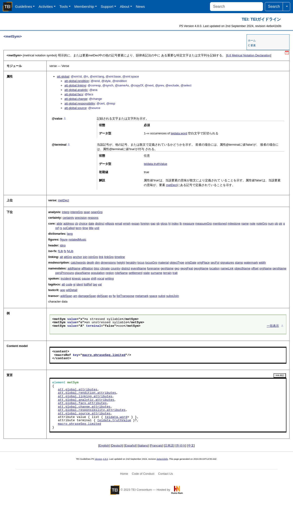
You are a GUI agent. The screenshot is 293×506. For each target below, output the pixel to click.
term (79, 228)
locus (141, 262)
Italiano (143, 445)
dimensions (108, 262)
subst (161, 296)
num (271, 223)
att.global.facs (74, 94)
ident (79, 284)
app (62, 290)
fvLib (70, 251)
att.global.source (76, 108)
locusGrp (151, 262)
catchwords (78, 262)
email (118, 223)
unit (96, 228)
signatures (227, 262)
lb (180, 223)
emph (127, 223)
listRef (88, 284)
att (63, 284)
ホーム (252, 40)
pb (276, 223)
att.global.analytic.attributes (86, 400)
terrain (167, 273)
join (85, 257)
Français (156, 445)
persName (279, 268)
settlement (135, 273)
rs (61, 228)
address (68, 223)
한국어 (180, 445)
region (110, 273)
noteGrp (261, 223)
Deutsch (116, 445)
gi (74, 284)
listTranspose (125, 296)
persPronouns (64, 273)
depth (90, 262)
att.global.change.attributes (84, 407)
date (91, 223)
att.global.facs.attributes (82, 403)
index (175, 223)
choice (83, 223)
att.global (63, 76)
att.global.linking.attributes (85, 396)
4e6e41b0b (162, 459)
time (85, 228)
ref (57, 228)
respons (93, 217)
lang (70, 233)
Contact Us (165, 473)
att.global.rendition (77, 81)
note (252, 223)
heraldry (131, 262)
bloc (96, 268)
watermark (251, 262)
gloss (163, 223)
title (91, 228)
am (75, 296)
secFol (214, 262)
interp (65, 212)
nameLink (227, 268)
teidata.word (179, 133)
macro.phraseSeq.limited (104, 355)
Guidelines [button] (23, 6)
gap (152, 223)
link (101, 257)
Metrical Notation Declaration (248, 55)
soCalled (69, 228)
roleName (121, 273)
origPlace (203, 262)
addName (74, 268)
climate (105, 268)
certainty (68, 217)
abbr (60, 223)
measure (188, 223)
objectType (177, 262)
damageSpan (87, 296)
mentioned (220, 223)
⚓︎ (64, 118)
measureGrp (203, 223)
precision (81, 217)
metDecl (171, 185)
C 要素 (252, 45)
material (163, 262)
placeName (82, 273)
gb (158, 223)
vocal (100, 278)
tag (95, 284)
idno (63, 245)
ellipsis (109, 223)
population (98, 273)
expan (135, 223)
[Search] (236, 6)
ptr (280, 223)
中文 (191, 445)
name (245, 223)
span (87, 212)
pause (86, 278)
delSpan (102, 296)
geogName (201, 268)
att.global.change (76, 99)
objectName (242, 268)
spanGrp (97, 212)
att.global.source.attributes (84, 414)
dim (97, 262)
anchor (77, 257)
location (214, 268)
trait (174, 273)
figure (64, 239)
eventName (138, 268)
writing (109, 278)
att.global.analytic (76, 90)
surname (156, 273)
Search (274, 6)
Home (124, 473)
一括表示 (273, 326)
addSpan (66, 296)
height (121, 262)
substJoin (172, 296)
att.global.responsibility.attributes (92, 410)
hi (169, 223)
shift (93, 278)
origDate (190, 262)
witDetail (71, 290)
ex (110, 296)
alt (61, 257)
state (146, 273)
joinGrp (93, 257)
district (125, 268)
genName (167, 268)
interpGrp (76, 212)
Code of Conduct (143, 473)
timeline (119, 257)
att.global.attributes (77, 390)
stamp (239, 262)
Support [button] (107, 6)
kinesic (76, 278)
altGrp (68, 257)
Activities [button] (45, 6)
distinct (99, 223)
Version (98, 459)
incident (66, 278)
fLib (60, 251)
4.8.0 (105, 459)
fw (114, 296)
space (153, 296)
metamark (141, 296)
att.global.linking (75, 85)
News (140, 6)
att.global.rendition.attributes (87, 393)
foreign (145, 223)
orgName (265, 268)
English (104, 445)
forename (153, 268)
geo (177, 268)
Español (130, 445)
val (100, 284)
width (262, 262)
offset (255, 268)
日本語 (169, 445)
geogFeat (186, 268)
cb (76, 223)
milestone (234, 223)
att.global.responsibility (80, 103)
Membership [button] (84, 6)
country (116, 268)
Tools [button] (63, 6)
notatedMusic (77, 239)
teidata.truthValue (155, 164)
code (69, 284)
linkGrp (109, 257)
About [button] (124, 6)
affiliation (87, 268)
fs (65, 251)
